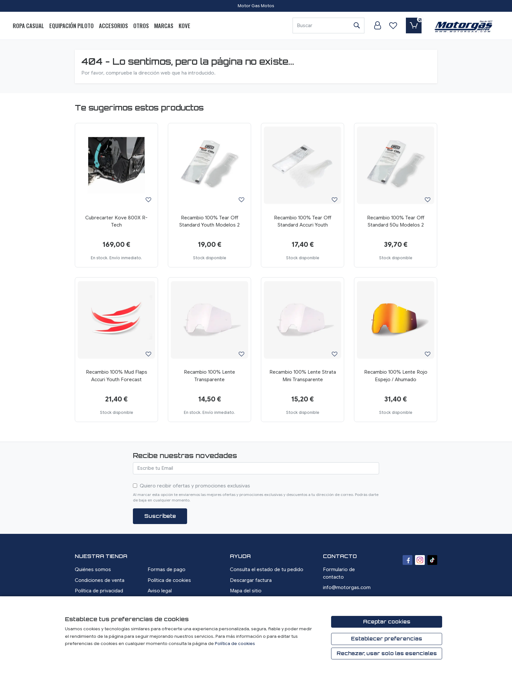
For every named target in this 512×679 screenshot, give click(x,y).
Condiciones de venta (99, 580)
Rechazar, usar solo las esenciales (387, 653)
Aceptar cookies (386, 622)
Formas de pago (166, 569)
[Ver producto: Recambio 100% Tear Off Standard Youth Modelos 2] (209, 165)
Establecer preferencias (386, 639)
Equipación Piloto (71, 25)
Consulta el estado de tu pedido (266, 569)
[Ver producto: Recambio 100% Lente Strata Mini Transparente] (302, 320)
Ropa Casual (28, 25)
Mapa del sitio (246, 591)
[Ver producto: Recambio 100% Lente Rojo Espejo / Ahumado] (395, 320)
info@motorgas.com (347, 587)
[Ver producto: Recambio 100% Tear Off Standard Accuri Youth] (302, 165)
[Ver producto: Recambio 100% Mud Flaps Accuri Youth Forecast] (116, 320)
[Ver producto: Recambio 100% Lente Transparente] (209, 320)
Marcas (163, 25)
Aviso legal (160, 591)
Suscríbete (160, 516)
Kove (184, 25)
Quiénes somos (93, 569)
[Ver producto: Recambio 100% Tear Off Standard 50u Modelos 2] (395, 165)
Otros (141, 25)
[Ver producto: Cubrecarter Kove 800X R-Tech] (116, 165)
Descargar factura (251, 580)
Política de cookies (169, 580)
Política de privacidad (99, 591)
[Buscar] (321, 25)
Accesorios (113, 25)
